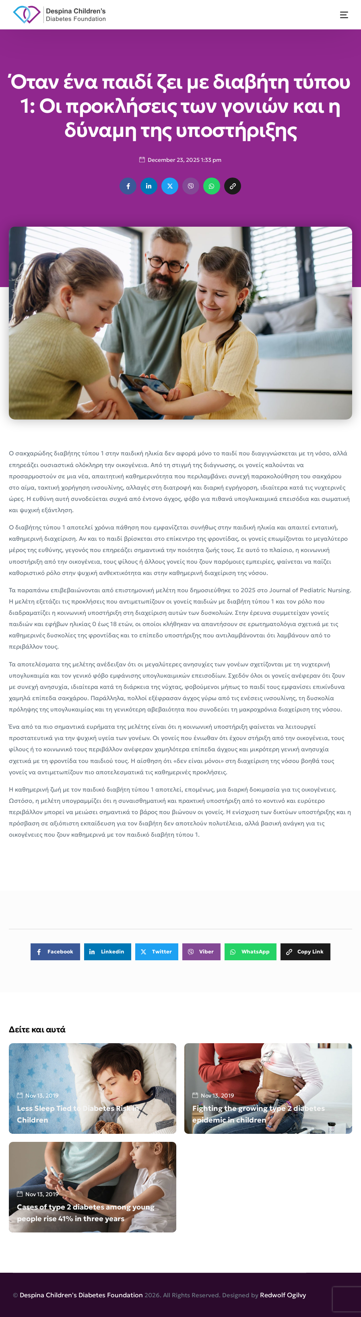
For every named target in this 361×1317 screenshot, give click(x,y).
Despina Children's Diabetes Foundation (81, 1295)
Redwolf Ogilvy (283, 1295)
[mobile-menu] (339, 15)
